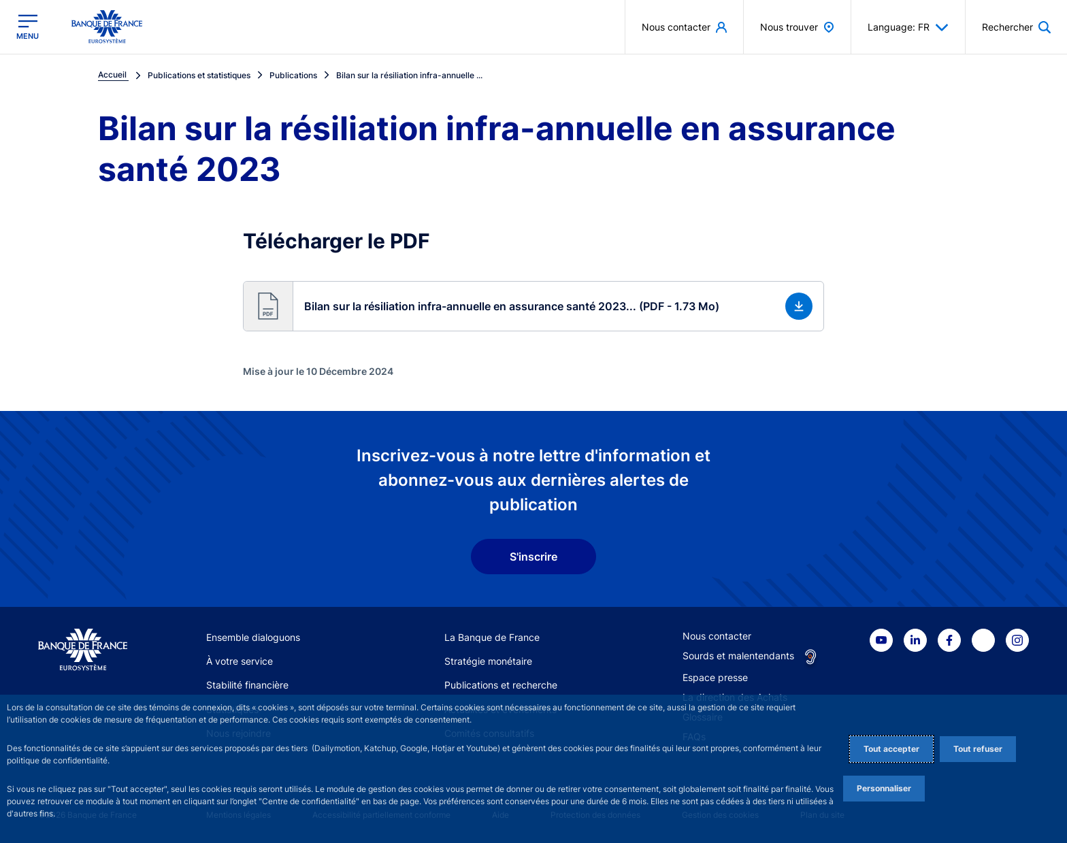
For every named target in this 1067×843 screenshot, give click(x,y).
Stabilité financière (247, 685)
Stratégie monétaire (488, 661)
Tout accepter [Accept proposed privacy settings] (891, 749)
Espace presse (715, 677)
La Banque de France (492, 637)
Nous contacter (717, 636)
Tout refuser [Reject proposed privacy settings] (977, 749)
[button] (533, 306)
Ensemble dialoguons (253, 637)
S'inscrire (533, 556)
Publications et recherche (500, 685)
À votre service (239, 661)
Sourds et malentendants (738, 655)
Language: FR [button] (908, 27)
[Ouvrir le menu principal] (27, 27)
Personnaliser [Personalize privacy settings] (884, 788)
